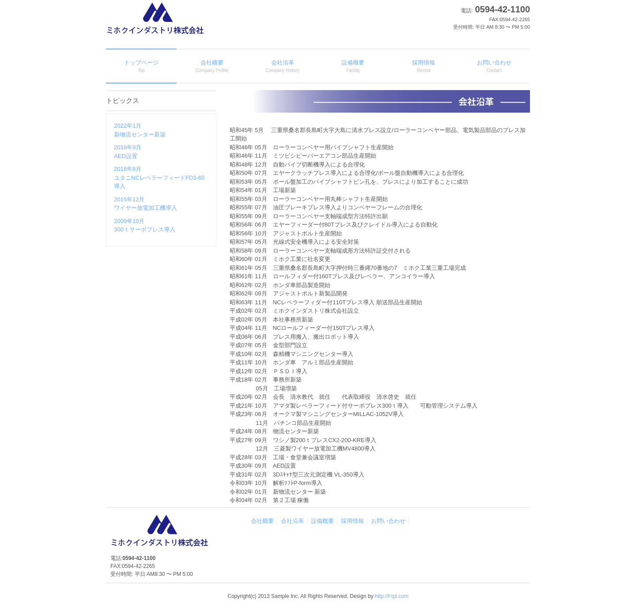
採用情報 (352, 521)
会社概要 (262, 521)
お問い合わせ (388, 521)
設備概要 (322, 521)
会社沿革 (292, 521)
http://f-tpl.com (392, 596)
